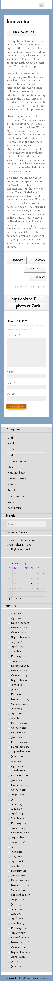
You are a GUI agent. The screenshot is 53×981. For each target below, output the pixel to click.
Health (11, 455)
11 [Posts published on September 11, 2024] (26, 578)
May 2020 (16, 761)
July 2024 (16, 685)
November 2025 (20, 627)
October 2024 (19, 675)
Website (11, 394)
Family (11, 443)
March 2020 (18, 771)
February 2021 (19, 732)
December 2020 (20, 742)
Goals (11, 449)
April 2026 (17, 618)
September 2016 (20, 952)
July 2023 (16, 709)
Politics (12, 484)
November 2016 (20, 942)
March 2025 (18, 651)
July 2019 (16, 799)
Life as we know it (23, 32)
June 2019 (16, 804)
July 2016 (16, 961)
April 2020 (17, 766)
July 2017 (16, 904)
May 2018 (16, 856)
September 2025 (20, 637)
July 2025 (16, 642)
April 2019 (17, 814)
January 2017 (18, 933)
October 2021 (18, 728)
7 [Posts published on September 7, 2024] (43, 573)
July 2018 (16, 847)
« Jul (9, 599)
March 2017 (17, 923)
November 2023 (20, 699)
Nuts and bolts (16, 473)
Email (11, 383)
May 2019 (16, 809)
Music (11, 467)
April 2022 (17, 713)
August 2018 (18, 842)
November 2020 (20, 747)
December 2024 (20, 666)
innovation (19, 260)
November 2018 (20, 833)
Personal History (17, 479)
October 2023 (19, 704)
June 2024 (17, 689)
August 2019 (18, 794)
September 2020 (20, 752)
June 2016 (16, 966)
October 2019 (18, 790)
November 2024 (20, 670)
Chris (43, 286)
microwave (39, 260)
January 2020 (18, 780)
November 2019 (20, 785)
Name (11, 372)
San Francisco (37, 269)
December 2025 (20, 623)
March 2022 (18, 718)
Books (11, 438)
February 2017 (19, 928)
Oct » (18, 599)
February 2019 (19, 823)
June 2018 (16, 852)
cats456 (43, 978)
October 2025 (18, 632)
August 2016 (18, 957)
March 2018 (17, 866)
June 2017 (16, 909)
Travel (11, 490)
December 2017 (20, 880)
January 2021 (18, 737)
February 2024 (19, 694)
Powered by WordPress (18, 978)
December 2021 (20, 723)
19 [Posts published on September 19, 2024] (32, 583)
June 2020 (17, 756)
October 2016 (18, 947)
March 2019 (17, 818)
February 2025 (19, 656)
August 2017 (18, 899)
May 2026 (16, 613)
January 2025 (18, 661)
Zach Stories (15, 508)
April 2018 (17, 861)
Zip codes (40, 277)
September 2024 (20, 680)
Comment (13, 335)
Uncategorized (16, 496)
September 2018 (20, 837)
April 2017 (17, 918)
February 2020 (19, 775)
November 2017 (20, 885)
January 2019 (18, 828)
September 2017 (20, 895)
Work (11, 502)
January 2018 (18, 876)
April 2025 (17, 647)
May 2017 (16, 914)
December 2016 (20, 938)
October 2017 (18, 890)
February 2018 (19, 871)
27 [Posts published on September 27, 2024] (38, 589)
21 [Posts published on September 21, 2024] (43, 583)
